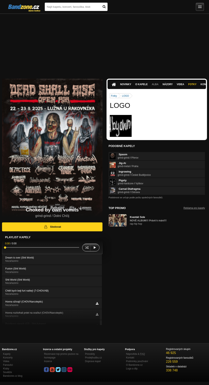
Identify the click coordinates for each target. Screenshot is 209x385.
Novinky (125, 84)
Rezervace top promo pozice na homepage (61, 356)
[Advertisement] (104, 44)
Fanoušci (8, 365)
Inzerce (48, 361)
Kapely (7, 354)
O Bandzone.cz (134, 365)
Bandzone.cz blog (12, 375)
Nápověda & (135, 354)
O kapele (141, 84)
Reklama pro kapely (194, 208)
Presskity (90, 354)
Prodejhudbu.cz (93, 357)
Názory (168, 84)
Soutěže (7, 372)
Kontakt (130, 357)
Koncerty (8, 357)
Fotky (192, 84)
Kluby (6, 368)
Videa (180, 84)
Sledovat (52, 227)
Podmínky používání (137, 361)
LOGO (125, 95)
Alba (155, 84)
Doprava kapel (93, 361)
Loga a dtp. (132, 368)
